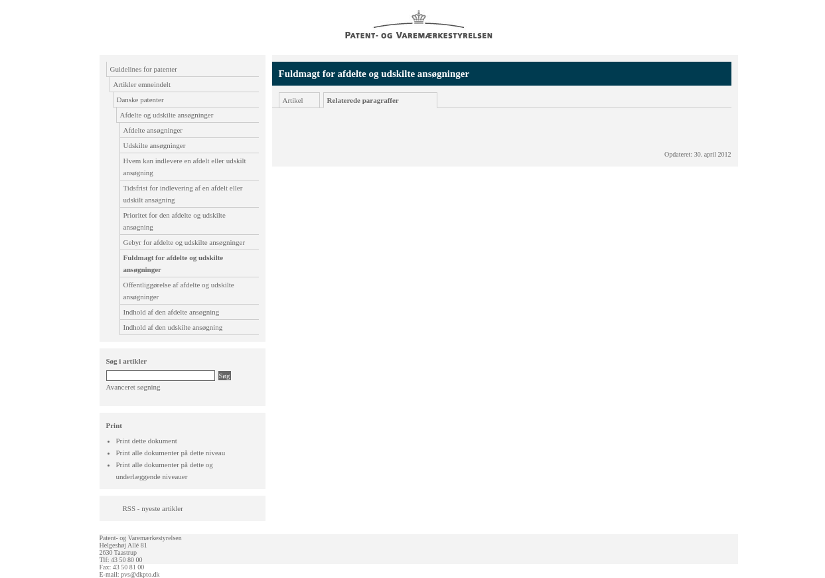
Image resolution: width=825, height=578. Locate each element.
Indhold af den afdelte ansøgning (171, 312)
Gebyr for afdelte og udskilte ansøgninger (184, 242)
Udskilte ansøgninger (154, 145)
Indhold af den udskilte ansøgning (173, 327)
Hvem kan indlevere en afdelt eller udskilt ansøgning (184, 167)
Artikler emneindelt (142, 84)
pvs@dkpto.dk (140, 574)
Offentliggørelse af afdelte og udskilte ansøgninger (178, 291)
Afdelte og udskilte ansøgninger (167, 115)
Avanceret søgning (133, 387)
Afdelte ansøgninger (153, 130)
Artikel (293, 100)
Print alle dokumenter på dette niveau (171, 453)
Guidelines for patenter (143, 69)
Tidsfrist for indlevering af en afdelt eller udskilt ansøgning (183, 194)
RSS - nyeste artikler (153, 508)
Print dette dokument (146, 441)
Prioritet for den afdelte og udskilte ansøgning (174, 221)
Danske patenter (140, 100)
